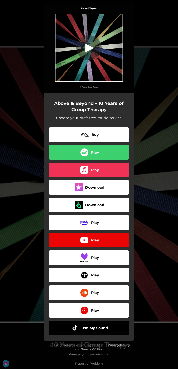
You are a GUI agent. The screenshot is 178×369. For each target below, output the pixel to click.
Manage (74, 354)
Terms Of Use (92, 349)
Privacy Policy (119, 345)
